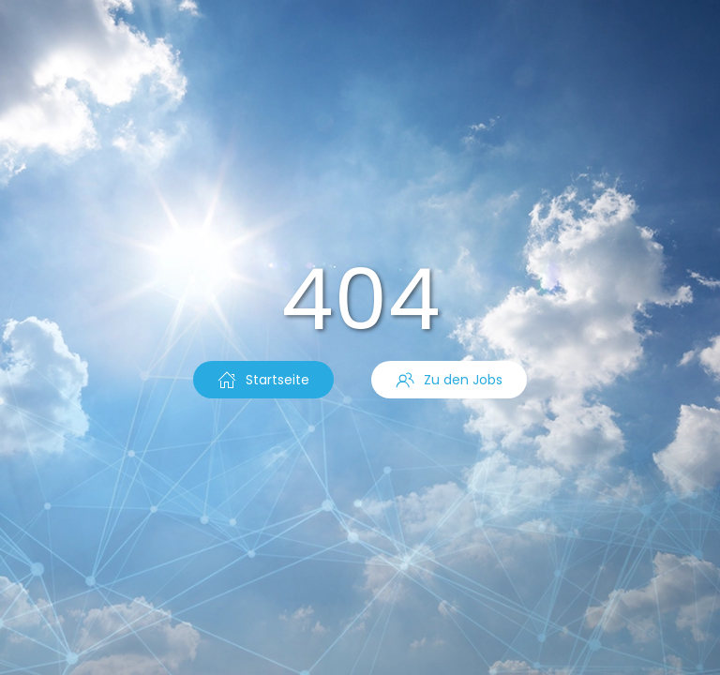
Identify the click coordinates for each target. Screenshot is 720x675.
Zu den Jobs (449, 379)
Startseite (263, 379)
